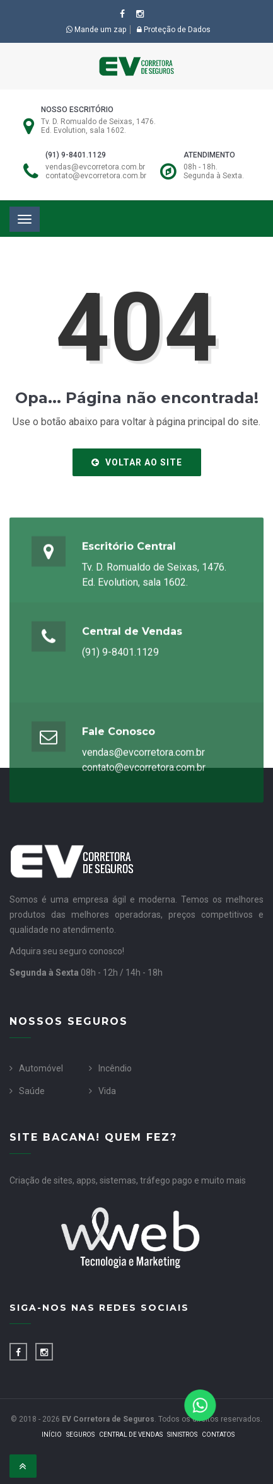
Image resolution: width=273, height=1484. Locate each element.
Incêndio (115, 1068)
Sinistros (182, 1434)
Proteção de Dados (174, 29)
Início (52, 1434)
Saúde (32, 1091)
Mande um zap (96, 29)
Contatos (218, 1434)
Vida (107, 1091)
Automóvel (41, 1068)
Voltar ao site (136, 462)
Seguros (80, 1434)
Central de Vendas (131, 1434)
